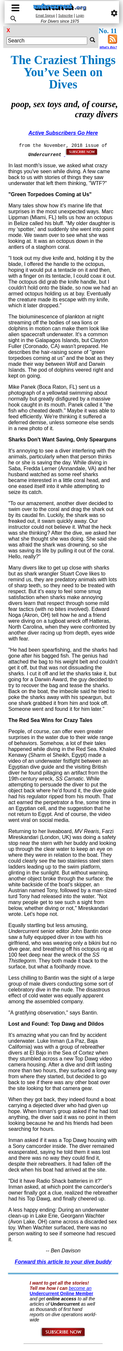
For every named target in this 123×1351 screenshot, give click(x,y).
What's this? (108, 47)
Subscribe (65, 15)
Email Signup (45, 15)
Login (80, 15)
